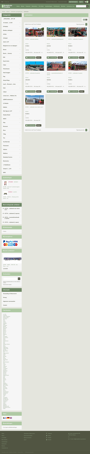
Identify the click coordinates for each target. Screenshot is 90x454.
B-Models (5, 26)
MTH (4, 376)
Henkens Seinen (6, 344)
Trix (4, 138)
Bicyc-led (5, 327)
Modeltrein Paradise (13, 452)
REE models (5, 385)
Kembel (4, 356)
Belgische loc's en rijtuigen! (10, 45)
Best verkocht (4, 439)
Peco (4, 380)
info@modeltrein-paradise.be (79, 439)
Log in (80, 1)
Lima (4, 365)
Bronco (4, 332)
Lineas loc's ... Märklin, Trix (10, 95)
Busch (4, 333)
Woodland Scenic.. (7, 407)
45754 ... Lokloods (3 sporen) (12, 213)
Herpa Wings (6, 80)
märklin (4, 369)
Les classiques (6, 362)
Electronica (6, 161)
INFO (4, 172)
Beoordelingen (7, 423)
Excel (4, 338)
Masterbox (5, 370)
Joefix (4, 354)
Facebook (49, 433)
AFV (4, 319)
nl (2, 1)
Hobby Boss (5, 347)
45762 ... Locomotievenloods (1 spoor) (12, 218)
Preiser (4, 383)
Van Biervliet (6, 141)
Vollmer (8, 11)
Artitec (5, 34)
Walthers (5, 153)
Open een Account (73, 1)
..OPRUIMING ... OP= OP (9, 19)
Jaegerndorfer (6, 353)
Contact (5, 305)
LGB (4, 363)
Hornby (4, 349)
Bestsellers (34, 6)
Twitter (48, 435)
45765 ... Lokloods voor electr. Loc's (12, 209)
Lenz (4, 360)
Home (18, 6)
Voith (4, 403)
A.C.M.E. (4, 314)
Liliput (4, 92)
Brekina (4, 331)
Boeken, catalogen (7, 30)
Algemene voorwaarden (9, 301)
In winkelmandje (31, 57)
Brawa (4, 49)
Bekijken (39, 57)
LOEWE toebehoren (8, 99)
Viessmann (6, 145)
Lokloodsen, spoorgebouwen (17, 11)
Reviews (63, 6)
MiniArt (4, 373)
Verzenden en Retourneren (51, 1)
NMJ (4, 377)
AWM (4, 324)
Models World (6, 115)
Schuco (4, 390)
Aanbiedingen (48, 6)
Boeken (4, 328)
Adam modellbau (6, 316)
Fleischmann (6, 68)
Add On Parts (6, 317)
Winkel (3, 11)
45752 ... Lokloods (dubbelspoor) (55, 39)
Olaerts (4, 379)
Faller (4, 65)
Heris (4, 345)
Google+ (48, 437)
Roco (4, 130)
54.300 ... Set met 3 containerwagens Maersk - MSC (11, 187)
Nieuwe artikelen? (9, 251)
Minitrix (4, 374)
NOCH (4, 118)
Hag (4, 76)
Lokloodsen (26, 11)
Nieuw (22, 6)
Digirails (5, 334)
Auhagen (5, 38)
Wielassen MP (6, 406)
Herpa (4, 346)
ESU (4, 57)
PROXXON (5, 384)
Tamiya (4, 394)
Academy (5, 315)
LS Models (5, 103)
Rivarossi (5, 126)
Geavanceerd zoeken (7, 284)
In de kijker (4, 437)
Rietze (4, 386)
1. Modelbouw (6, 165)
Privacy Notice (20, 452)
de (6, 1)
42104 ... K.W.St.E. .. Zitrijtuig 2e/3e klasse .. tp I (11, 197)
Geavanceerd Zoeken (62, 1)
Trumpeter (5, 397)
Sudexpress (5, 393)
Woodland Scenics (7, 157)
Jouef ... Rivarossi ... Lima (9, 84)
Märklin (5, 107)
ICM (4, 352)
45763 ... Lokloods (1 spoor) (12, 222)
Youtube (48, 439)
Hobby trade (5, 348)
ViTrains (4, 401)
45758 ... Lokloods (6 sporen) (32, 73)
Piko (4, 122)
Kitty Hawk (5, 359)
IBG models (5, 351)
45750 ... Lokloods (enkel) (31, 39)
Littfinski (5, 366)
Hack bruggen (6, 72)
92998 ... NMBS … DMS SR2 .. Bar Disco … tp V (10, 265)
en (8, 1)
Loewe (4, 367)
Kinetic (4, 358)
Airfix (4, 321)
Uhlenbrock (5, 398)
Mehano (5, 372)
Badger (4, 326)
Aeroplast (5, 318)
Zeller (4, 408)
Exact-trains (6, 61)
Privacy (5, 297)
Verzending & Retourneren (10, 293)
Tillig (4, 134)
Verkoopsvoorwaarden (29, 452)
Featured (28, 6)
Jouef (4, 355)
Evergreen (5, 336)
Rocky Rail (5, 388)
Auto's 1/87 (6, 42)
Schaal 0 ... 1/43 (7, 168)
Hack (4, 342)
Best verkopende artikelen (11, 205)
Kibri (4, 88)
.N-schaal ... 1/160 (7, 22)
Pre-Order (41, 6)
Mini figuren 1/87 (7, 111)
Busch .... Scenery (7, 53)
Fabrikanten (57, 6)
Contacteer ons (70, 6)
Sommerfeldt (6, 392)
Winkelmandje (7, 227)
